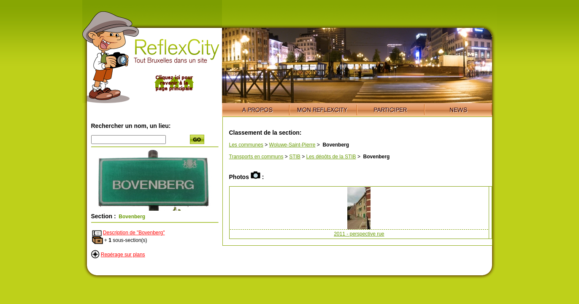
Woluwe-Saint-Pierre (292, 145)
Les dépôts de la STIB (331, 157)
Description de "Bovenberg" (134, 233)
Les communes (246, 145)
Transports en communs (256, 157)
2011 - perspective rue (359, 234)
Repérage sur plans (123, 255)
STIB (294, 157)
